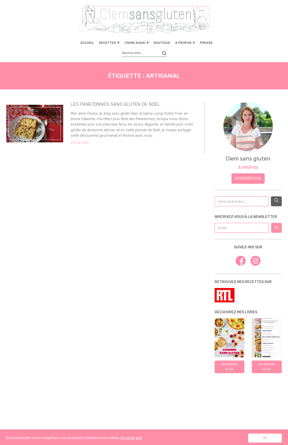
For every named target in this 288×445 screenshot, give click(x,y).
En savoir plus (248, 178)
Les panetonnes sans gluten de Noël (115, 104)
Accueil (87, 43)
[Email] (242, 228)
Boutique (162, 43)
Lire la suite (80, 142)
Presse (206, 43)
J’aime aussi (134, 43)
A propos (183, 43)
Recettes (107, 43)
